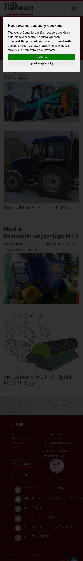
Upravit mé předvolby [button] (41, 63)
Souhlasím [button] (41, 57)
